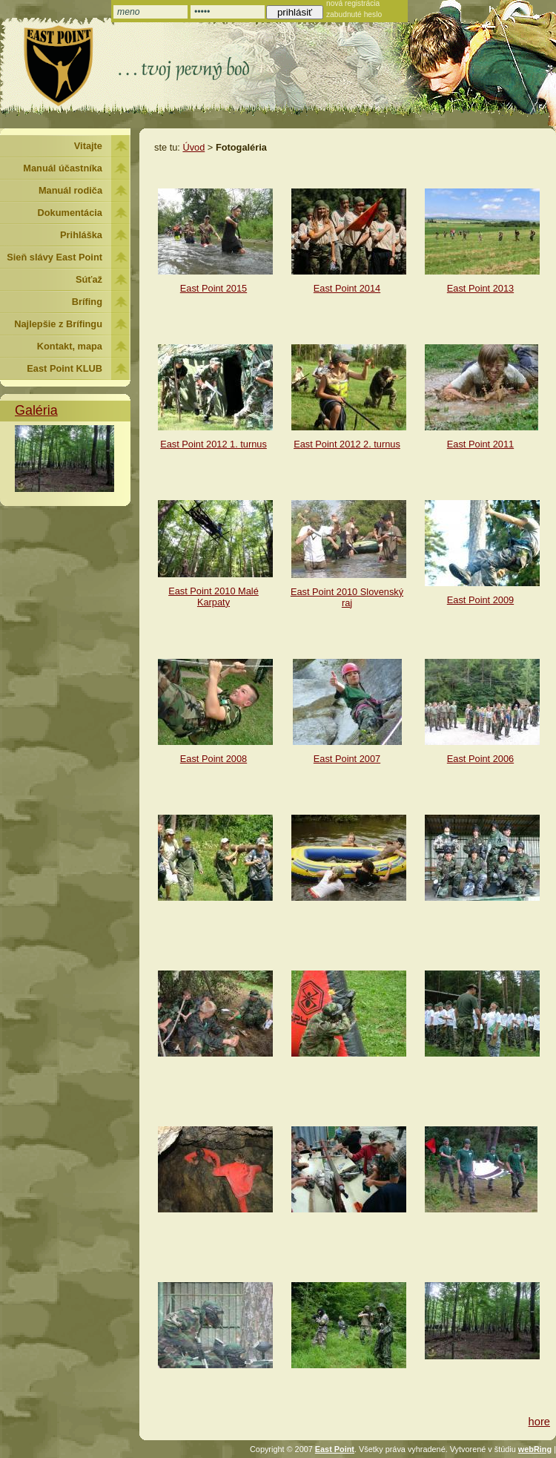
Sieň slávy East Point (54, 257)
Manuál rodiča (70, 190)
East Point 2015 (213, 288)
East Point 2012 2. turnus (347, 444)
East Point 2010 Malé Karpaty (213, 596)
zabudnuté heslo (354, 14)
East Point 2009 (480, 599)
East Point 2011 (480, 444)
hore (539, 1422)
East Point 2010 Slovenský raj (347, 597)
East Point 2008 (213, 758)
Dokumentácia (70, 212)
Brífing (87, 301)
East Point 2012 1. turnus (213, 444)
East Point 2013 (480, 288)
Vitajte (88, 145)
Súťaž (89, 279)
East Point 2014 (347, 288)
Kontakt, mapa (69, 346)
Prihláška (81, 234)
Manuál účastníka (62, 168)
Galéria (36, 410)
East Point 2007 (347, 758)
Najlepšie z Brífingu (58, 323)
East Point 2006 (480, 758)
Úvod (193, 147)
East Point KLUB (64, 368)
